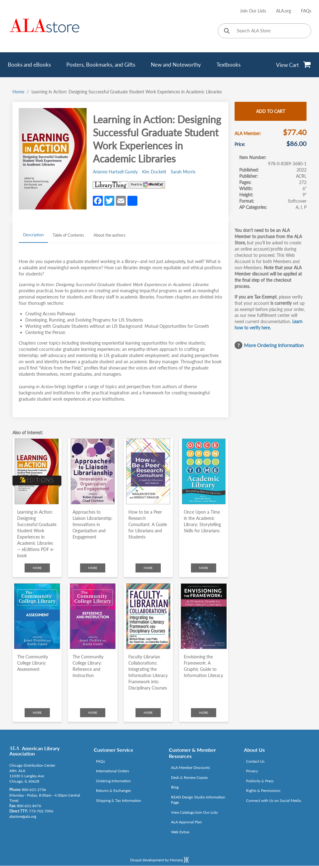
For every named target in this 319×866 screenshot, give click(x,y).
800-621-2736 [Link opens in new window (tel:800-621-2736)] (34, 789)
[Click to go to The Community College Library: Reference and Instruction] (92, 616)
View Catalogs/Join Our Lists (194, 812)
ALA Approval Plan (186, 822)
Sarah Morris (183, 171)
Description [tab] (33, 234)
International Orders (112, 771)
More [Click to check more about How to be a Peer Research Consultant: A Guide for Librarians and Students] (148, 568)
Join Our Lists (253, 10)
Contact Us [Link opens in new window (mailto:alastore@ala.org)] (255, 761)
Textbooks (228, 64)
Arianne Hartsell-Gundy (115, 171)
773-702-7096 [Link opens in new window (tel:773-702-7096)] (41, 811)
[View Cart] (293, 65)
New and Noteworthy (176, 64)
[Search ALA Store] (264, 30)
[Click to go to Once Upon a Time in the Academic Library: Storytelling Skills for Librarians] (203, 471)
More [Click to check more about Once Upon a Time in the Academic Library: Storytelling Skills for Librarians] (203, 568)
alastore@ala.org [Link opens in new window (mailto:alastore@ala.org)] (22, 816)
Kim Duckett (154, 171)
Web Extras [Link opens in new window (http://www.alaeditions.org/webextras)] (180, 832)
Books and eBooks (29, 64)
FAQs (306, 10)
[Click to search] (226, 31)
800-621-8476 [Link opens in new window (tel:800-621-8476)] (29, 805)
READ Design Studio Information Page (198, 800)
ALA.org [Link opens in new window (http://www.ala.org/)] (283, 10)
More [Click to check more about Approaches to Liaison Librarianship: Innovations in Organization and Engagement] (92, 568)
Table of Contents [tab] (68, 235)
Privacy (252, 771)
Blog (175, 787)
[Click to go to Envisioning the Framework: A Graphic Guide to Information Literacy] (203, 616)
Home (18, 91)
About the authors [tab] (109, 235)
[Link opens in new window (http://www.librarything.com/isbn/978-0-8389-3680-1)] (110, 185)
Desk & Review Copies (189, 777)
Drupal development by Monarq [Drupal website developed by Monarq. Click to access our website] (159, 860)
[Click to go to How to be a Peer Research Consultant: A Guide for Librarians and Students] (148, 471)
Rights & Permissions (263, 790)
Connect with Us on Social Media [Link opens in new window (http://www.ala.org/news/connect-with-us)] (273, 800)
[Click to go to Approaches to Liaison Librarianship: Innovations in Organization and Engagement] (92, 471)
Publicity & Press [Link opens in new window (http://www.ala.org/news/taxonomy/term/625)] (260, 781)
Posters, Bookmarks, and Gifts (100, 64)
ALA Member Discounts (190, 767)
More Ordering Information (274, 345)
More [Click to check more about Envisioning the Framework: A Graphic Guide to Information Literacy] (203, 712)
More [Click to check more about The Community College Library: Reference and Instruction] (92, 712)
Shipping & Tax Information (118, 800)
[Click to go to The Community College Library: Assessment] (37, 616)
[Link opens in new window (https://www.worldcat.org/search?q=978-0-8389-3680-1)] (147, 185)
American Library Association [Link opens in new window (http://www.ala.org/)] (34, 751)
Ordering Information (113, 781)
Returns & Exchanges (113, 790)
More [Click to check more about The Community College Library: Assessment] (37, 712)
